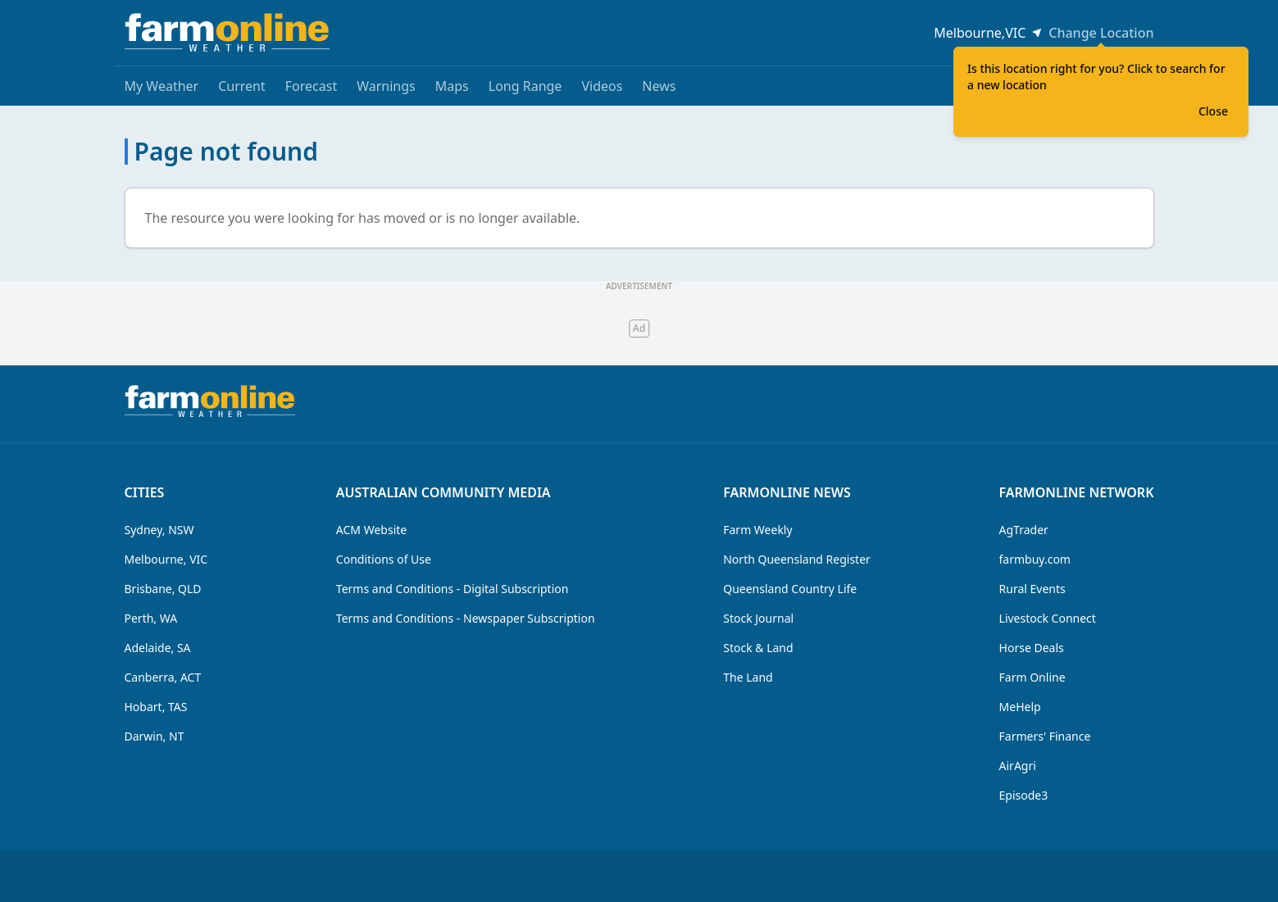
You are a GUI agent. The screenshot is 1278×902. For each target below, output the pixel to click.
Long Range (525, 86)
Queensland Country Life (790, 588)
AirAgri (1017, 765)
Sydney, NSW (159, 529)
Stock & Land (758, 647)
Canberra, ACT (163, 677)
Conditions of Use (383, 559)
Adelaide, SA (158, 647)
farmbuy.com (1035, 559)
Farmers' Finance (1045, 736)
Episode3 (1023, 795)
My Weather (162, 86)
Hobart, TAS (156, 706)
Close (1213, 111)
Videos (601, 86)
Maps (452, 86)
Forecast (311, 86)
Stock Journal (758, 618)
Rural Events (1032, 588)
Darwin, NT (154, 736)
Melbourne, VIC (166, 559)
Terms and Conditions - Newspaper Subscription (465, 618)
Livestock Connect (1047, 618)
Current (242, 86)
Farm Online (1032, 677)
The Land (747, 677)
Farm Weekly (757, 529)
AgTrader (1023, 529)
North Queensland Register (797, 559)
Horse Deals (1031, 647)
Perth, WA (151, 618)
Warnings (386, 86)
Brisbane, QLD (163, 588)
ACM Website (371, 529)
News (658, 86)
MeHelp (1020, 706)
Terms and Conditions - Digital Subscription (452, 588)
